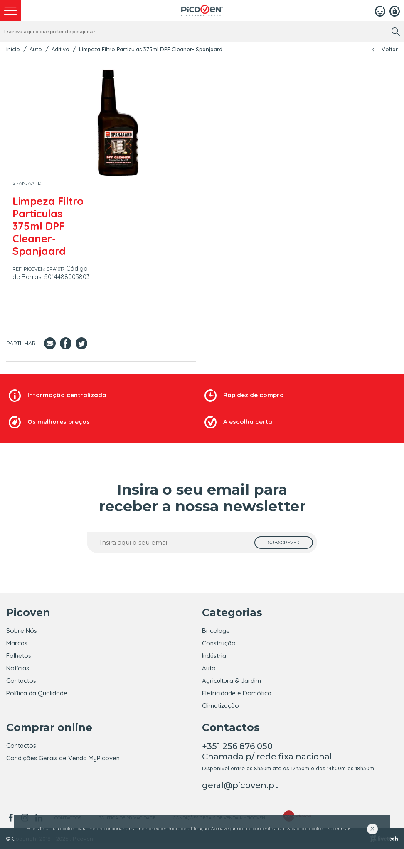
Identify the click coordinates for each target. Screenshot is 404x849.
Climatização (220, 706)
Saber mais (339, 829)
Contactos (21, 681)
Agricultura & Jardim (231, 681)
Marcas (16, 643)
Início (13, 49)
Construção (219, 643)
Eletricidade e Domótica (236, 693)
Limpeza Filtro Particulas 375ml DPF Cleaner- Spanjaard (150, 49)
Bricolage (216, 631)
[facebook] (11, 818)
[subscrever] (283, 542)
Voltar (390, 49)
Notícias (17, 668)
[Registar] (394, 10)
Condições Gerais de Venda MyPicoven (63, 758)
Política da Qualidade (36, 693)
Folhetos (18, 656)
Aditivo (60, 49)
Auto (36, 49)
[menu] (10, 10)
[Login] (380, 10)
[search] (396, 32)
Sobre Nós (21, 631)
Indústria (214, 656)
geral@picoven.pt (240, 785)
